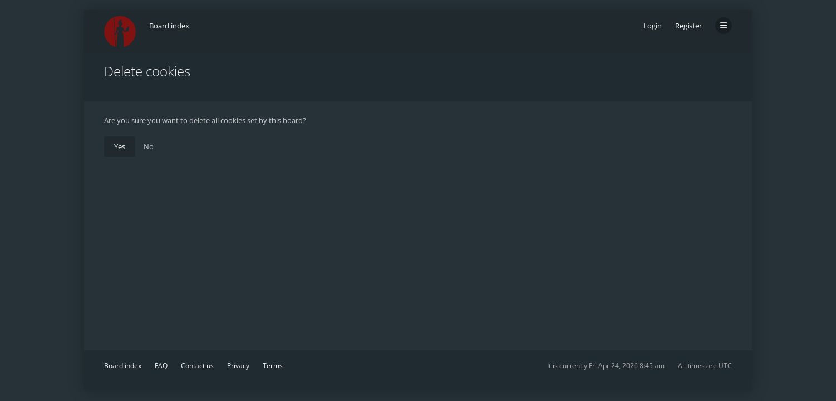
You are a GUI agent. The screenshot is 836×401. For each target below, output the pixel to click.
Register (688, 26)
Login (652, 26)
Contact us (197, 365)
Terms (273, 365)
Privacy (238, 365)
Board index (122, 365)
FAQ (161, 365)
